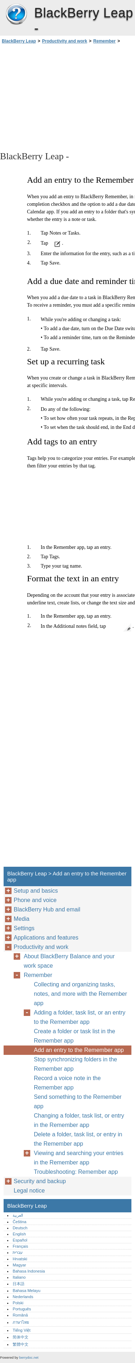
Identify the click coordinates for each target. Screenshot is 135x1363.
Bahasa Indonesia (29, 1271)
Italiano (19, 1277)
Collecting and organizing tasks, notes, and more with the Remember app (80, 993)
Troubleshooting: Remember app (76, 1172)
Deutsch (20, 1228)
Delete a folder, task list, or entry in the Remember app (78, 1139)
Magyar (19, 1265)
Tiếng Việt (21, 1330)
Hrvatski (20, 1259)
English (19, 1234)
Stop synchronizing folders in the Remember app (75, 1064)
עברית (18, 1252)
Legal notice (29, 1190)
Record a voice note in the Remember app (67, 1083)
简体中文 (20, 1337)
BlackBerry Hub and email (47, 909)
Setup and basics (36, 891)
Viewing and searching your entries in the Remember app (78, 1158)
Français (20, 1246)
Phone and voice (35, 900)
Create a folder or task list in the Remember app (74, 1036)
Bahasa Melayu (26, 1290)
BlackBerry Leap (16, 14)
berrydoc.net (28, 1357)
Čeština (19, 1222)
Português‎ (22, 1309)
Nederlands (23, 1297)
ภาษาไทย (21, 1322)
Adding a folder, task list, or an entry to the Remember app (79, 1017)
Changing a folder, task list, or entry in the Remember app (79, 1120)
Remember (104, 41)
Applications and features (46, 937)
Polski (18, 1303)
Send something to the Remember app (78, 1101)
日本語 (18, 1284)
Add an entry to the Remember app (79, 1050)
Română (20, 1315)
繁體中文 (20, 1344)
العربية (18, 1215)
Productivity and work (64, 41)
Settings (24, 928)
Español (20, 1240)
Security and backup (40, 1181)
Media (22, 919)
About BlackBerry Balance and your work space (69, 961)
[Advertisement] (67, 96)
